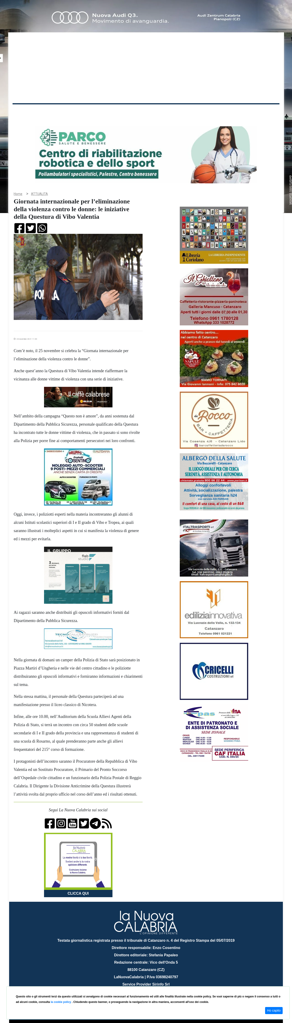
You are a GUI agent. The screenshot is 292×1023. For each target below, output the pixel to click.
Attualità (109, 111)
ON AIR (262, 112)
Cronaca (60, 111)
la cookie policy (61, 1002)
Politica (77, 111)
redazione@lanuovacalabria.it (156, 984)
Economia (129, 111)
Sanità (93, 111)
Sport (146, 111)
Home (24, 110)
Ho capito (274, 1010)
